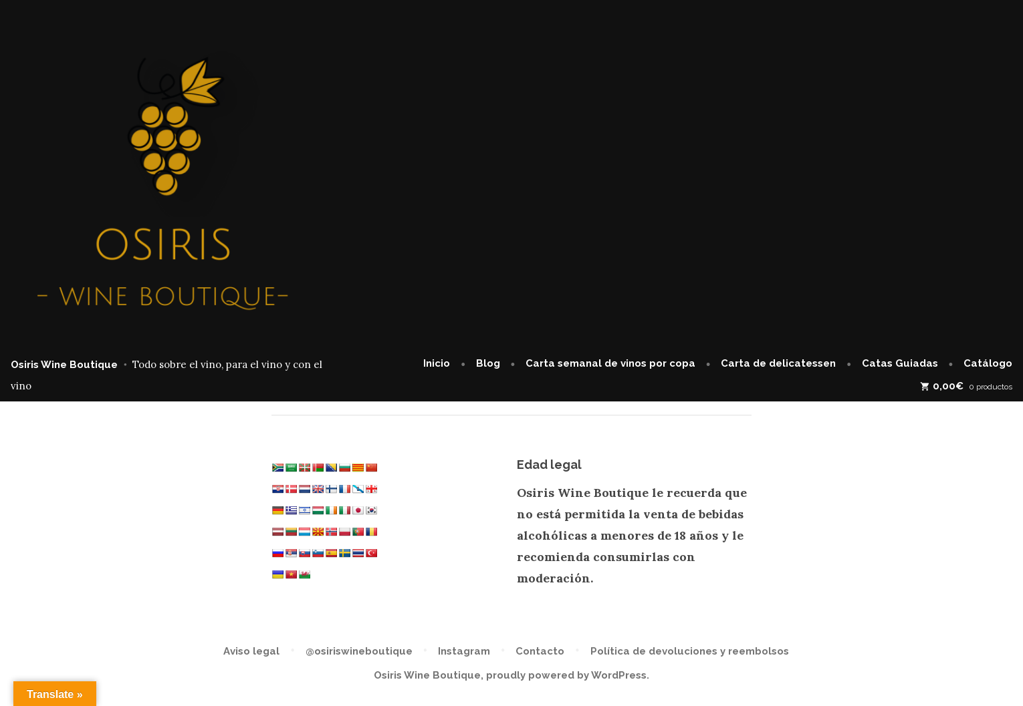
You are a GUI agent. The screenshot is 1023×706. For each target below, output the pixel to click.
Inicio (436, 363)
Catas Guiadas (900, 363)
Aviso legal (251, 651)
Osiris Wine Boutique (64, 365)
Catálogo (987, 363)
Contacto (540, 651)
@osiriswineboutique (359, 651)
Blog (488, 363)
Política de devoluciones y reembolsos (689, 651)
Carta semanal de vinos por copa (610, 363)
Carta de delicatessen (778, 363)
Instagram (464, 651)
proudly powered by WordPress (566, 675)
